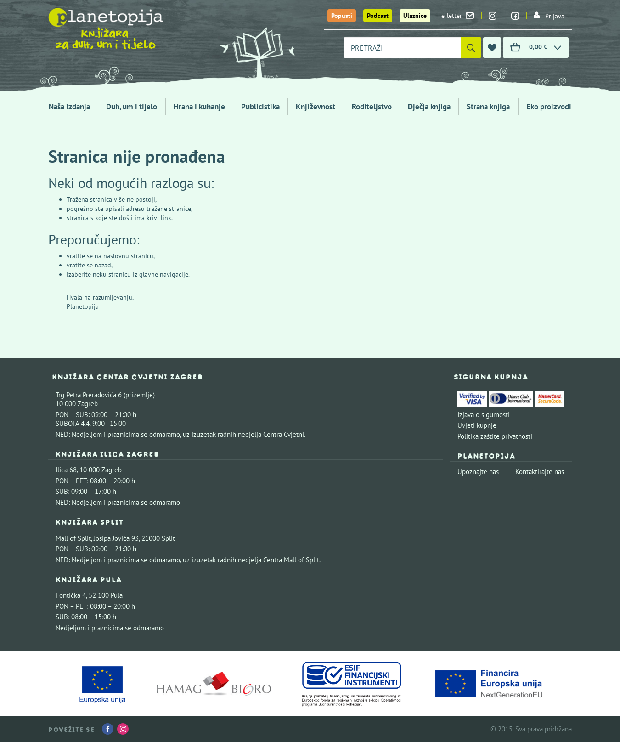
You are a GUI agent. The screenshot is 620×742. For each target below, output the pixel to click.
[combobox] (402, 47)
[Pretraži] (471, 47)
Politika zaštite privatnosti (494, 436)
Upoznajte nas (478, 471)
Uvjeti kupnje (476, 425)
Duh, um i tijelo (131, 107)
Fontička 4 (71, 595)
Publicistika (260, 107)
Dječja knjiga (429, 107)
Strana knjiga (488, 107)
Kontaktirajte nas (539, 471)
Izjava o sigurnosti (483, 414)
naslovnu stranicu (128, 256)
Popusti (341, 15)
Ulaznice (415, 15)
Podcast (378, 15)
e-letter (457, 15)
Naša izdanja (69, 107)
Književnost (315, 107)
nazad (103, 265)
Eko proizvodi (548, 107)
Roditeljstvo (372, 107)
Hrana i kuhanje (199, 107)
